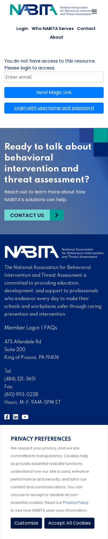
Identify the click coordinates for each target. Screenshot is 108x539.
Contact (86, 28)
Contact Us (27, 215)
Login (22, 28)
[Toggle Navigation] (95, 13)
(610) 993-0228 (21, 395)
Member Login (22, 328)
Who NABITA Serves (53, 28)
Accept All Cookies (69, 523)
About (56, 37)
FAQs (50, 328)
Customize (26, 523)
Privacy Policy (75, 502)
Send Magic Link (54, 92)
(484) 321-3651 (20, 379)
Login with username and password (54, 108)
